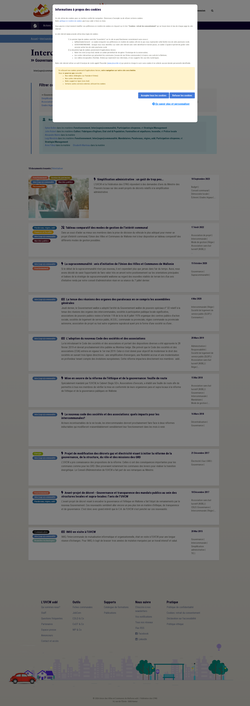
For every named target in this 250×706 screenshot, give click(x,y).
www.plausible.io (114, 63)
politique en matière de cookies (71, 21)
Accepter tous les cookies (153, 95)
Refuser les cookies (182, 95)
